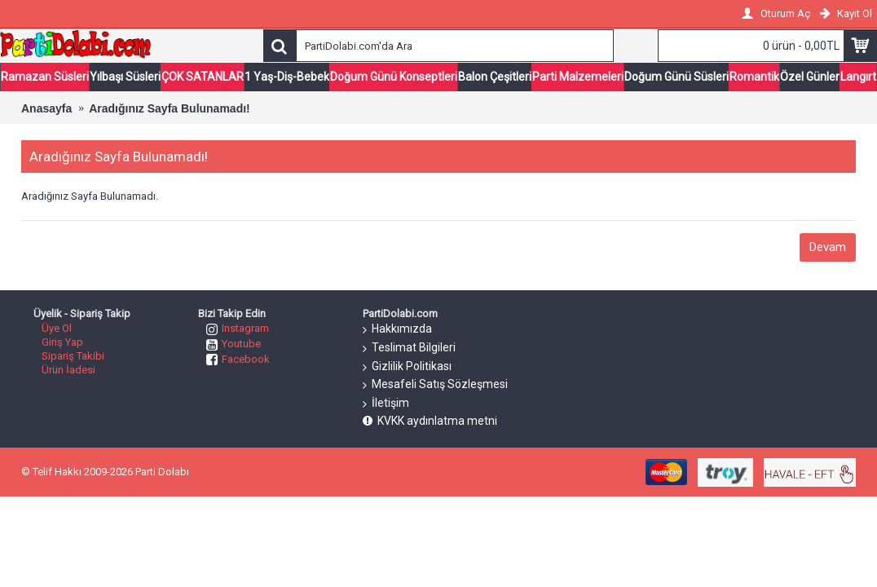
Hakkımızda (397, 329)
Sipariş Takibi (73, 356)
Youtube (233, 344)
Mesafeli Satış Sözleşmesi (435, 384)
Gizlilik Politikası (407, 367)
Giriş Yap (62, 342)
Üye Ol (57, 328)
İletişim (386, 403)
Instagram (237, 328)
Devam (827, 247)
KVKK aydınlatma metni (430, 421)
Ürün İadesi (68, 370)
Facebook (238, 359)
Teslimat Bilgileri (409, 348)
